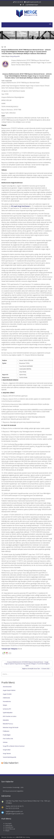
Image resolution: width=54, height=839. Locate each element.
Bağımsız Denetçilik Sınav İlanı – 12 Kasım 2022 (36, 668)
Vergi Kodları (6, 750)
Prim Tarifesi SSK (8, 738)
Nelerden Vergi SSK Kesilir (10, 727)
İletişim (5, 705)
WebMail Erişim (32, 5)
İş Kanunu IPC (7, 709)
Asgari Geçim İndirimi (9, 690)
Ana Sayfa (7, 823)
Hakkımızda (6, 698)
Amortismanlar (7, 686)
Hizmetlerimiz (7, 701)
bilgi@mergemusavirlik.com (33, 2)
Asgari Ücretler (7, 694)
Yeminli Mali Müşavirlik (9, 757)
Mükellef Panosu (8, 724)
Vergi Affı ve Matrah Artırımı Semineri (14, 746)
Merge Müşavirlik (15, 56)
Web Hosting (26, 837)
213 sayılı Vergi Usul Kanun (20, 206)
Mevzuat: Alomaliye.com (8, 837)
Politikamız (6, 731)
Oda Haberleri (10, 762)
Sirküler (5, 742)
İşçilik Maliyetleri (7, 712)
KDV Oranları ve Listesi (9, 716)
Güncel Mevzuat (8, 829)
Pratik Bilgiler (7, 735)
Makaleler (6, 720)
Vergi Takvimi (7, 753)
